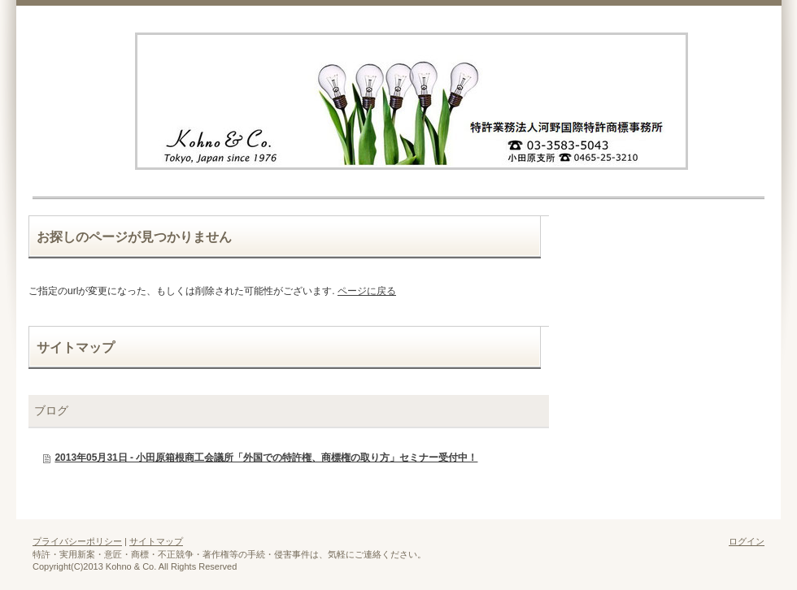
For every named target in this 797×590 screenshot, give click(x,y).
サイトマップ (156, 541)
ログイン (746, 541)
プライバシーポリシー (77, 541)
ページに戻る (367, 291)
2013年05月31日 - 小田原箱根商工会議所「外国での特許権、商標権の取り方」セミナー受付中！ (265, 457)
